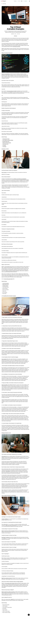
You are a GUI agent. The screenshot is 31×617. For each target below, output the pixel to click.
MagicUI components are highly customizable (12, 270)
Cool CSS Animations (6, 283)
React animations (4, 172)
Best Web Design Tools (6, 141)
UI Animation (4, 146)
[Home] (4, 1)
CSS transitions (4, 456)
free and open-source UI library (9, 583)
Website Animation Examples (7, 142)
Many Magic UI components (6, 537)
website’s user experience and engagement (20, 178)
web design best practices (16, 46)
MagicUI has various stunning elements (11, 525)
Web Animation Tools (6, 284)
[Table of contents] (29, 615)
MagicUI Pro (12, 599)
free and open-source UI (8, 266)
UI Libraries (4, 145)
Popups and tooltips (4, 384)
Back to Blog (3, 3)
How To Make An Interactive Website (8, 140)
